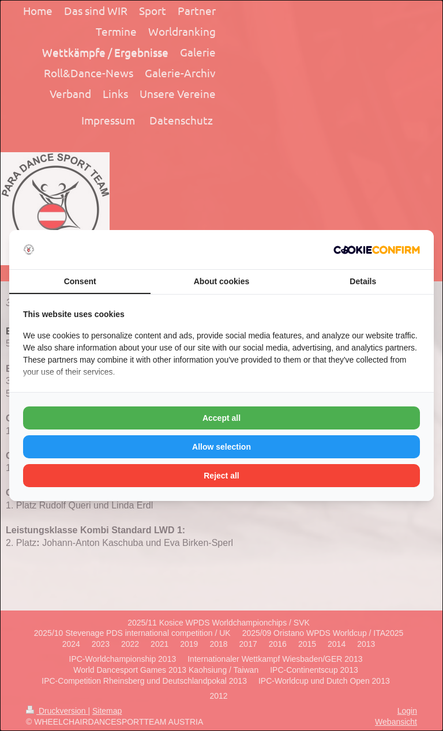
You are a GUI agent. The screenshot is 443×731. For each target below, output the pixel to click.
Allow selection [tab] (221, 446)
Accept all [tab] (221, 418)
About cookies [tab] (221, 281)
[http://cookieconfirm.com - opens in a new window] (376, 250)
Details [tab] (363, 281)
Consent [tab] (80, 281)
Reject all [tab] (221, 475)
